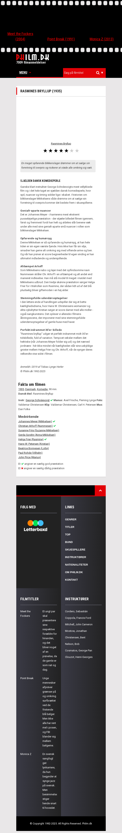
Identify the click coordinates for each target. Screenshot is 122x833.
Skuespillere (75, 549)
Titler (69, 526)
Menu (25, 72)
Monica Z (25, 754)
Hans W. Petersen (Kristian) (34, 443)
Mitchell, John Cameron (79, 624)
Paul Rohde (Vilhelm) (30, 452)
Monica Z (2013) (102, 39)
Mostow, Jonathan (76, 630)
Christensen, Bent (75, 637)
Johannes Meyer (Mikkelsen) (35, 421)
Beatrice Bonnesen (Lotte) (33, 448)
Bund (69, 542)
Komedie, (42, 389)
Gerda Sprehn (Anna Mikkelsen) (37, 434)
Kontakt (71, 579)
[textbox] (85, 72)
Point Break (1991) (61, 39)
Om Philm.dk (74, 572)
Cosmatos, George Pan (78, 650)
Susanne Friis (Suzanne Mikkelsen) (38, 430)
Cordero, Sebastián (76, 611)
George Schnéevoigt (38, 400)
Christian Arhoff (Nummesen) (35, 425)
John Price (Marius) (29, 457)
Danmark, (30, 389)
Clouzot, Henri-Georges (79, 657)
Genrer (70, 519)
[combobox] (84, 73)
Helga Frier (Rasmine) (31, 439)
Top (68, 534)
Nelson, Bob (72, 643)
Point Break (27, 678)
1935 (21, 389)
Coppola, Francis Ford (78, 617)
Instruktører (75, 557)
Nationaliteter (76, 564)
